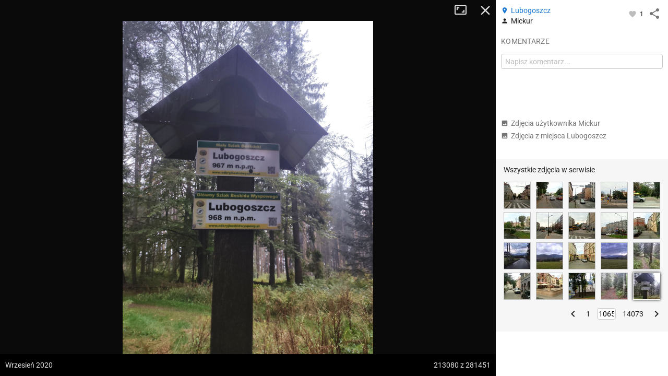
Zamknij (485, 10)
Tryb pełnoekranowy (464, 10)
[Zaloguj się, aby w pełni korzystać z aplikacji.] (633, 13)
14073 (633, 314)
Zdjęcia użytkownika (550, 123)
